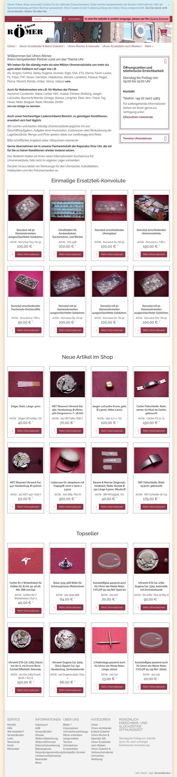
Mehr (149, 46)
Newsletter (41, 759)
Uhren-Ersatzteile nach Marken (122, 46)
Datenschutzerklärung (47, 745)
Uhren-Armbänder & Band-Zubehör (42, 46)
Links (10, 738)
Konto (10, 745)
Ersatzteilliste (70, 748)
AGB (37, 728)
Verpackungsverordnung (49, 752)
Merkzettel (13, 748)
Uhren (12, 46)
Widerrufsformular (45, 742)
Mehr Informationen (28, 254)
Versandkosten (15, 735)
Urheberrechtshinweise (48, 755)
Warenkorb (13, 742)
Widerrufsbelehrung (46, 738)
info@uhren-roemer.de (64, 140)
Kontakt (11, 724)
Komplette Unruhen (74, 752)
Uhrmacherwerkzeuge (75, 731)
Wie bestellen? (15, 731)
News (38, 762)
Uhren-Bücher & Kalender (84, 46)
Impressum (41, 724)
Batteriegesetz (43, 748)
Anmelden (75, 19)
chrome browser (159, 18)
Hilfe (9, 728)
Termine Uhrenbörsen (137, 138)
